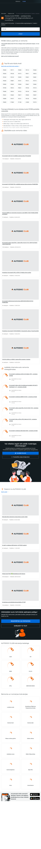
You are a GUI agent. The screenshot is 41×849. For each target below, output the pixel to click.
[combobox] (20, 29)
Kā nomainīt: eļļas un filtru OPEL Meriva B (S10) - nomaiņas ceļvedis (23, 420)
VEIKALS (17, 1)
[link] (20, 146)
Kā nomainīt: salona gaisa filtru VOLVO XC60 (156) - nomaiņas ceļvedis (23, 408)
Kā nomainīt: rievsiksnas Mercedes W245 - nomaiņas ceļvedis (23, 430)
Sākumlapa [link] (3, 13)
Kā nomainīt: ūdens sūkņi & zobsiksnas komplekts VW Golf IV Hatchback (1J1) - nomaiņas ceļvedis (23, 386)
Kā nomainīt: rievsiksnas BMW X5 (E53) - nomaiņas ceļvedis (23, 396)
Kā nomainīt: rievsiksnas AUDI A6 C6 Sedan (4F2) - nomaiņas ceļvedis (23, 374)
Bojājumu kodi (11, 13)
